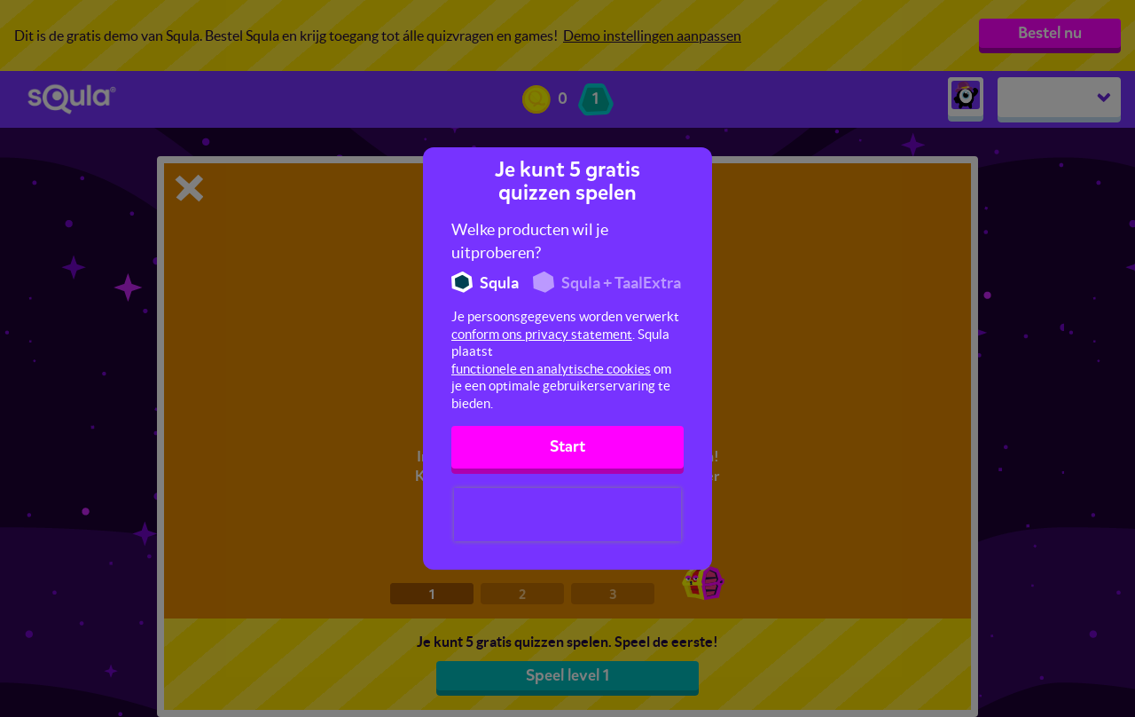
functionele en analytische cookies (551, 368)
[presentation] (567, 514)
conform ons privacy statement (541, 334)
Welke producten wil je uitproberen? (529, 241)
